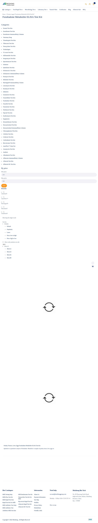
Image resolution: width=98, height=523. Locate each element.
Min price (4, 171)
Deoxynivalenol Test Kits (10, 125)
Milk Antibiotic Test (8, 508)
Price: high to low (11, 238)
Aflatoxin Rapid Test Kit (25, 504)
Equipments (6, 119)
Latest (8, 232)
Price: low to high (11, 235)
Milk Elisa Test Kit (8, 497)
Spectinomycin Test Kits (9, 61)
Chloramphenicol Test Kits (10, 131)
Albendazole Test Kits (9, 155)
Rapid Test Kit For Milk (9, 502)
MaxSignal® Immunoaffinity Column (13, 82)
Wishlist (36, 502)
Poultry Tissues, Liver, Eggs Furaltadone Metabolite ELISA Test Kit (22, 445)
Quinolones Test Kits (8, 67)
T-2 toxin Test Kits (8, 52)
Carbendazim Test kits (9, 140)
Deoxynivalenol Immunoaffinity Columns (14, 128)
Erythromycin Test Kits (9, 116)
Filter (4, 185)
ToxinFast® (4, 213)
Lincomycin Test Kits (9, 85)
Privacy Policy (38, 505)
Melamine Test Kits (8, 79)
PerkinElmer (37, 508)
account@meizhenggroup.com (58, 494)
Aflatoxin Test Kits (8, 161)
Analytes (5, 152)
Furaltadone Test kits (8, 101)
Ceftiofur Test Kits (8, 134)
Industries (5, 91)
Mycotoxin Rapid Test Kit (25, 501)
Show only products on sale (11, 242)
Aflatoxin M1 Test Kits (9, 164)
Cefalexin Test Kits (8, 137)
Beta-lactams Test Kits (9, 143)
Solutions (5, 64)
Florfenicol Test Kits (8, 110)
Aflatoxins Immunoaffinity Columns (13, 158)
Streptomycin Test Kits (9, 58)
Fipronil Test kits (7, 113)
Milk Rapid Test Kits (8, 500)
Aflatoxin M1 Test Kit (24, 507)
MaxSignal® (4, 203)
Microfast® (4, 208)
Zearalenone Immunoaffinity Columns (13, 34)
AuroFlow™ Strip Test (9, 146)
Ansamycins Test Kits (9, 149)
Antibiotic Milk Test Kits (9, 510)
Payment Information (39, 497)
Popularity (9, 229)
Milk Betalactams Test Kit (25, 494)
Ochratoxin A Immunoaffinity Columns (13, 73)
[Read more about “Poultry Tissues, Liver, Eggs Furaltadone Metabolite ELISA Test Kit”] (92, 266)
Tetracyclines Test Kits (9, 46)
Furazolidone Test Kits (9, 97)
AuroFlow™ (4, 198)
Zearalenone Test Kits (9, 31)
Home (4, 14)
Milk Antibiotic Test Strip (9, 505)
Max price (4, 178)
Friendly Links (38, 510)
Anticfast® (4, 193)
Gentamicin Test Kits (8, 94)
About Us (36, 494)
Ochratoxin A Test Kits (9, 70)
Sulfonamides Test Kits (9, 55)
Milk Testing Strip (7, 494)
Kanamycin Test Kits (8, 88)
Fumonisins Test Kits (8, 107)
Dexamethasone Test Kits (10, 122)
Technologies (6, 49)
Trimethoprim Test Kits (9, 40)
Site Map (36, 500)
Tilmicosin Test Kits (8, 43)
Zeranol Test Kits (7, 28)
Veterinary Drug (7, 37)
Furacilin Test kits (8, 104)
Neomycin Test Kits (8, 76)
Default (9, 226)
